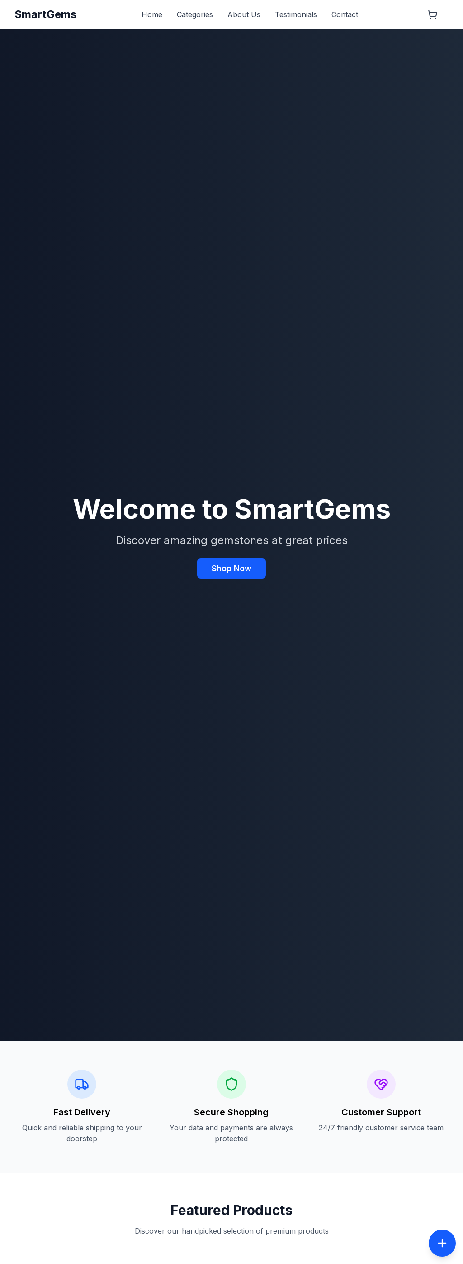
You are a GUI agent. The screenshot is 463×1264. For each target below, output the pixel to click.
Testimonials (296, 14)
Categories (195, 14)
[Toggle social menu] (442, 1243)
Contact (344, 14)
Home (152, 14)
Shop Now (231, 568)
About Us (243, 14)
